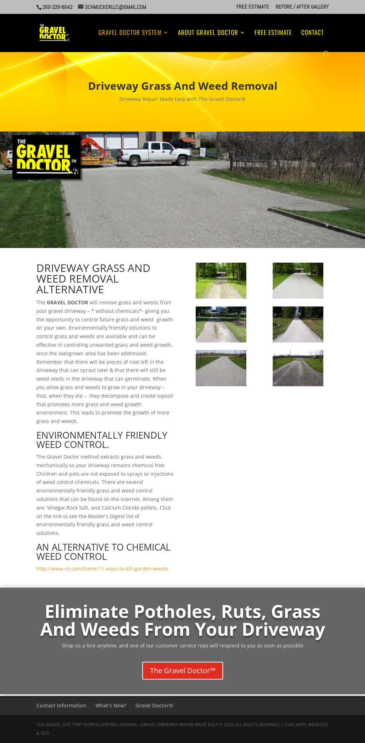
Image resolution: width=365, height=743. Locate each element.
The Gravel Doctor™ (182, 670)
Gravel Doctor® (154, 705)
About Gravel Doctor (208, 33)
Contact (312, 33)
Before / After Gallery (302, 7)
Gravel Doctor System (129, 33)
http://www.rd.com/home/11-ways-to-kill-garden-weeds (102, 568)
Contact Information (61, 705)
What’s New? (111, 705)
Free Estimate (252, 7)
